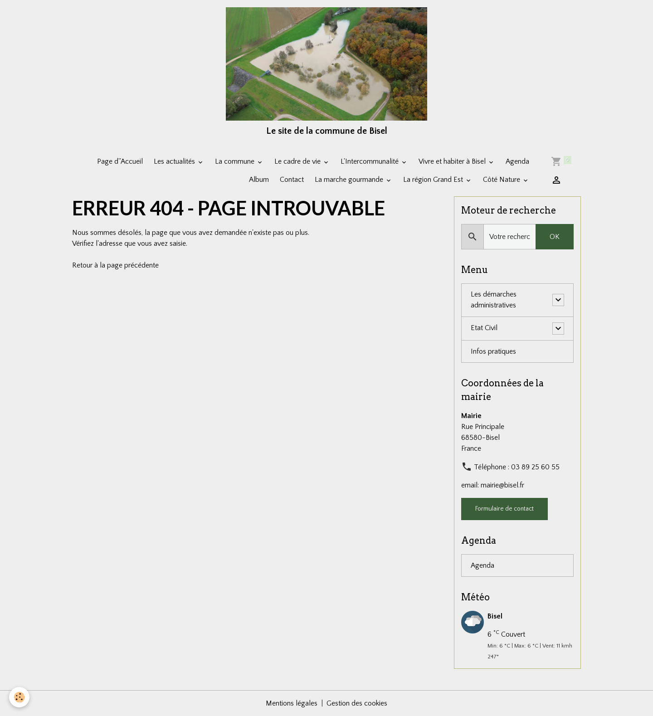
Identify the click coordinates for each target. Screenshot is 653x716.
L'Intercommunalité (370, 161)
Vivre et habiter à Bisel (453, 161)
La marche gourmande (350, 179)
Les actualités (175, 161)
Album (259, 179)
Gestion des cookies (356, 703)
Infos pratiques (493, 351)
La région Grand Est (434, 179)
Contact (292, 179)
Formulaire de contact (504, 508)
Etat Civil (484, 328)
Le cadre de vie (298, 161)
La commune (235, 161)
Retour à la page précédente (115, 265)
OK (555, 237)
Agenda (517, 161)
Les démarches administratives (494, 300)
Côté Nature (502, 179)
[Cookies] (19, 697)
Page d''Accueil (120, 161)
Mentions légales (291, 703)
